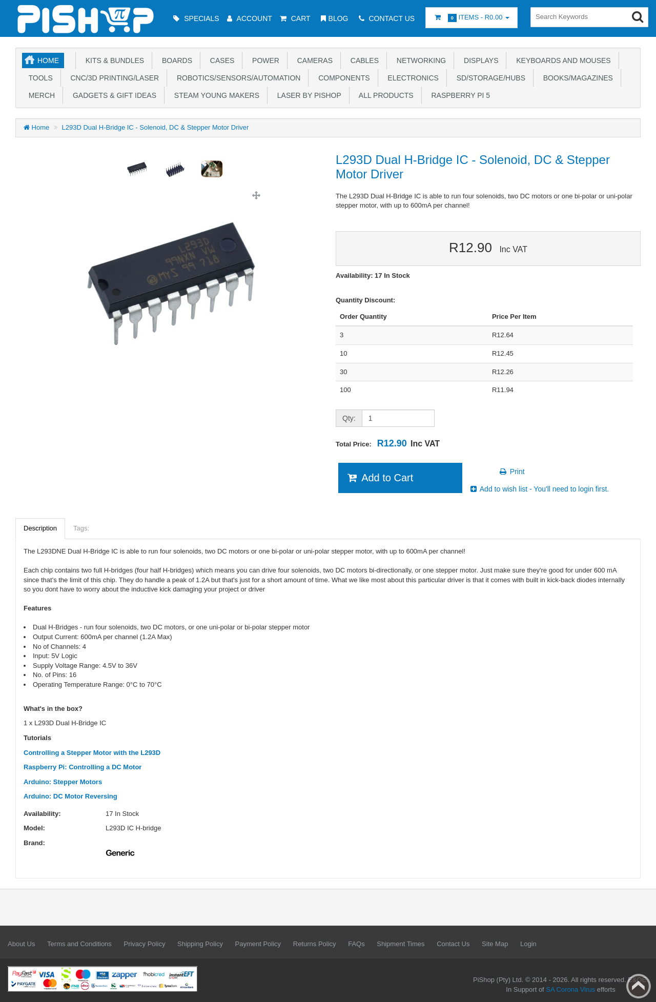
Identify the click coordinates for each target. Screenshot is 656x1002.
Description (40, 528)
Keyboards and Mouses (561, 60)
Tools (39, 78)
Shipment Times (400, 944)
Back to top (638, 986)
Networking (419, 60)
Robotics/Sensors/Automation (236, 78)
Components (342, 78)
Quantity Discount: (365, 300)
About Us (21, 944)
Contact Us (453, 944)
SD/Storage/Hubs (489, 78)
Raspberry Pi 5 (458, 95)
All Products (384, 95)
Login (528, 944)
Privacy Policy (144, 944)
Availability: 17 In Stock (373, 275)
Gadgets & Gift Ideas (112, 95)
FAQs (356, 944)
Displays (479, 60)
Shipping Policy (200, 944)
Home (48, 60)
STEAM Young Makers (214, 95)
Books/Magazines (576, 78)
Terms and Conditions (79, 944)
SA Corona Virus (570, 989)
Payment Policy (258, 944)
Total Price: (388, 443)
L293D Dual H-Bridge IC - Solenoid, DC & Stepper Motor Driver (155, 127)
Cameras (313, 60)
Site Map (495, 944)
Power (263, 60)
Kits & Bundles (112, 60)
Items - (471, 17)
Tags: (81, 528)
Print (512, 471)
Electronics (411, 78)
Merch (40, 95)
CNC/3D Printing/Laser (113, 78)
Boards (175, 60)
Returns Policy (314, 944)
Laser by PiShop (307, 95)
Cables (362, 60)
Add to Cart (379, 477)
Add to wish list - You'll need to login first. (539, 489)
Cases (220, 60)
